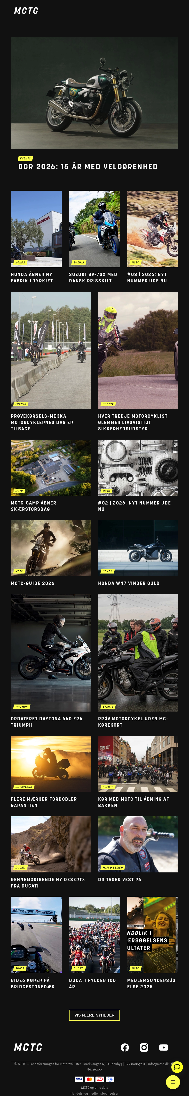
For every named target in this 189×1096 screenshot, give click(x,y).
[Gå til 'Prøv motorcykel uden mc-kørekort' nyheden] (138, 661)
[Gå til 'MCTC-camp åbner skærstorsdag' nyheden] (51, 476)
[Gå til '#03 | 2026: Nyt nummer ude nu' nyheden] (152, 237)
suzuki (79, 262)
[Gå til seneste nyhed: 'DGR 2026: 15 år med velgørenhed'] (94, 110)
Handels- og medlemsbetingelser (94, 1093)
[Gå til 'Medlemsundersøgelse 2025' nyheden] (152, 943)
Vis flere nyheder (94, 1015)
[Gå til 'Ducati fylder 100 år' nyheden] (94, 943)
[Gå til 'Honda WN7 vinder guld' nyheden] (138, 553)
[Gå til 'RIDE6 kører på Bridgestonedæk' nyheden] (36, 943)
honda (20, 262)
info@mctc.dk (158, 1063)
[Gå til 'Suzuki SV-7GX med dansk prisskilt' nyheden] (94, 237)
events (25, 158)
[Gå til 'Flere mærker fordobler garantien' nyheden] (51, 772)
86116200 (94, 1069)
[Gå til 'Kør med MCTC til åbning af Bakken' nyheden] (138, 772)
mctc (135, 262)
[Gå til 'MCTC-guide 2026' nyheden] (51, 553)
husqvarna (24, 787)
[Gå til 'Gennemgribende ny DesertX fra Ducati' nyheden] (51, 852)
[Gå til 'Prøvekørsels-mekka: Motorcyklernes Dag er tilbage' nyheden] (51, 362)
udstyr (108, 404)
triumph (22, 707)
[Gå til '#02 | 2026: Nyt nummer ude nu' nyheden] (138, 476)
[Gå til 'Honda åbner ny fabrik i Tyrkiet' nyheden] (36, 237)
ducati (20, 868)
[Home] (26, 11)
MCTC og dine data (94, 1087)
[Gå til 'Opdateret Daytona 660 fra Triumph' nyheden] (51, 661)
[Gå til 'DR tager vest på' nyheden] (138, 852)
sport (20, 968)
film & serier (113, 868)
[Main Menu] (173, 1082)
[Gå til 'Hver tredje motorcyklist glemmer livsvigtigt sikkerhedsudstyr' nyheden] (138, 362)
